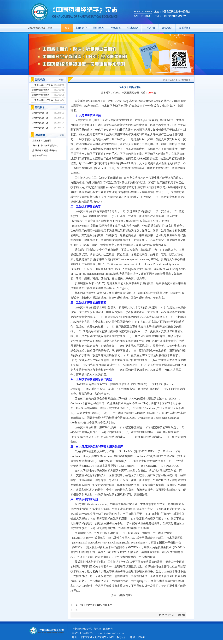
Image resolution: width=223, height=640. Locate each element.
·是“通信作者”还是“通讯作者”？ (46, 150)
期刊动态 (98, 27)
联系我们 (184, 27)
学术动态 (132, 27)
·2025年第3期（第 (40, 118)
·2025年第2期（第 (40, 123)
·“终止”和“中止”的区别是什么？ (46, 145)
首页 (67, 27)
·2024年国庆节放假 (40, 90)
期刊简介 (81, 27)
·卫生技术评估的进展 (41, 140)
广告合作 (150, 27)
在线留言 (167, 27)
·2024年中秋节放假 (40, 95)
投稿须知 (115, 27)
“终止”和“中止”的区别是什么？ (96, 605)
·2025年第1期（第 (40, 128)
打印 (171, 615)
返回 (181, 615)
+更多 (61, 79)
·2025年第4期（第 (40, 113)
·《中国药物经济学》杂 (42, 85)
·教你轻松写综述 (39, 155)
